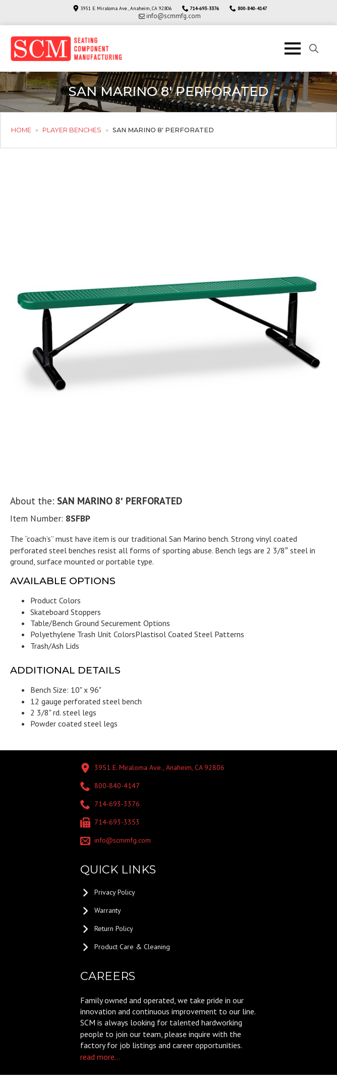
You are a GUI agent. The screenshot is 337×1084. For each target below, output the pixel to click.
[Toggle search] (314, 48)
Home (21, 130)
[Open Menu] (293, 48)
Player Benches (71, 130)
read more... (100, 1057)
